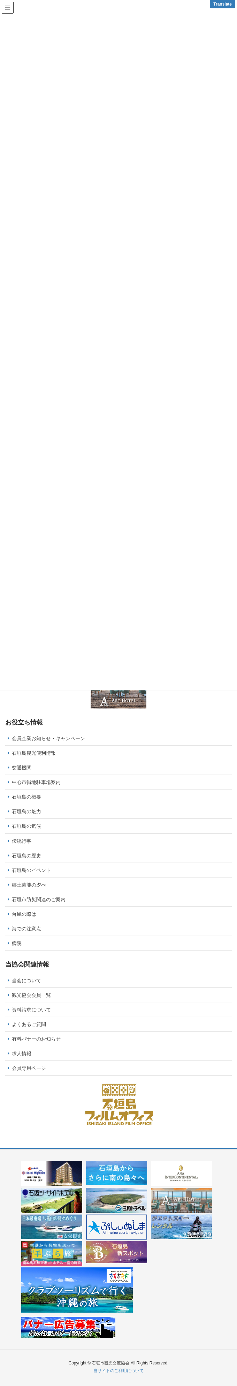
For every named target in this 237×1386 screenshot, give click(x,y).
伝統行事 (21, 841)
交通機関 (21, 767)
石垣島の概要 (26, 797)
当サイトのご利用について (118, 1370)
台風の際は (24, 914)
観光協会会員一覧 (31, 995)
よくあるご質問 (29, 1024)
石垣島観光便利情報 (34, 753)
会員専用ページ (29, 1068)
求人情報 (21, 1053)
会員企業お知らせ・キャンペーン (48, 738)
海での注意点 (26, 928)
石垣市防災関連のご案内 (39, 899)
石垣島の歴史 (26, 855)
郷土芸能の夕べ (29, 885)
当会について (26, 980)
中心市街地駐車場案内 (36, 782)
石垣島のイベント (31, 870)
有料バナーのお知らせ (36, 1039)
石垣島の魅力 (26, 811)
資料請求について (31, 1009)
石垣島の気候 (26, 826)
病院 (17, 943)
